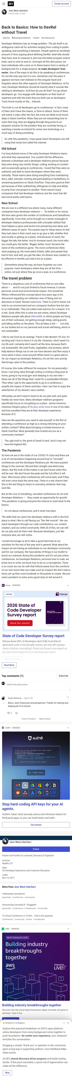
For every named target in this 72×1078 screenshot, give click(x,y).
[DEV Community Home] (10, 3)
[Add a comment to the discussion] (38, 686)
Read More (9, 665)
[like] (9, 713)
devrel (6, 38)
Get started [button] (36, 825)
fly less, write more (40, 406)
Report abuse (44, 719)
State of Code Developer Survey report (33, 636)
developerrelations (21, 38)
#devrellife (36, 316)
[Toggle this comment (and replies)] (3, 703)
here (39, 301)
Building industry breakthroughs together (31, 1005)
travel (36, 38)
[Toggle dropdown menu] (68, 585)
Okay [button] (7, 1072)
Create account (61, 3)
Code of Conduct (29, 719)
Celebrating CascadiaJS (36, 895)
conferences (47, 38)
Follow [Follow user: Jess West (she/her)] (36, 849)
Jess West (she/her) (18, 10)
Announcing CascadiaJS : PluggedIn (36, 906)
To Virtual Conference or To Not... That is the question (36, 917)
